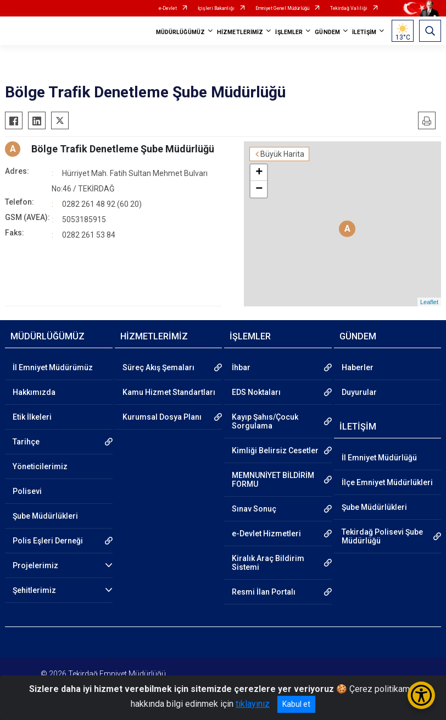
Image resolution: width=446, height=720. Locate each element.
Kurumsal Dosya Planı (162, 417)
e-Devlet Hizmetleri (266, 533)
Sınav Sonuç (254, 508)
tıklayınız (253, 704)
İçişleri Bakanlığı (216, 8)
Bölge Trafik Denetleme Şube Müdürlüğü (122, 149)
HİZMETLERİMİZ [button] (240, 32)
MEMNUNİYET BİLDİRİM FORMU (273, 479)
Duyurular (359, 392)
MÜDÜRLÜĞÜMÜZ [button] (180, 32)
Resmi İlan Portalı (264, 591)
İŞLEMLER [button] (289, 32)
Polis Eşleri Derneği (48, 540)
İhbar (241, 367)
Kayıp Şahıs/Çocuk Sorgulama (265, 421)
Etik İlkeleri (32, 417)
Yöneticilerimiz (40, 466)
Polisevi (27, 491)
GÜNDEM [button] (327, 32)
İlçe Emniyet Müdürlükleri (387, 482)
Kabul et (296, 704)
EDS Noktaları (256, 392)
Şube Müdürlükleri (45, 516)
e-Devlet (168, 8)
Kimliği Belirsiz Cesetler (275, 450)
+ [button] (259, 172)
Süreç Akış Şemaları (158, 367)
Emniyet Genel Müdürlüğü (282, 8)
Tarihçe (26, 441)
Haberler (357, 367)
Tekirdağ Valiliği (348, 8)
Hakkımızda (34, 392)
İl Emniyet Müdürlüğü (379, 457)
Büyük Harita (282, 154)
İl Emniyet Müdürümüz (53, 367)
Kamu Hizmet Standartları (168, 392)
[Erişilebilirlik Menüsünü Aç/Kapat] (421, 695)
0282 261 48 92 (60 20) (102, 204)
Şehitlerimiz (34, 590)
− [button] (259, 189)
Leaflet (429, 302)
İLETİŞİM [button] (364, 32)
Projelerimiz (35, 565)
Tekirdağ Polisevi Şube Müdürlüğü (382, 536)
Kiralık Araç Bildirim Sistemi (268, 562)
